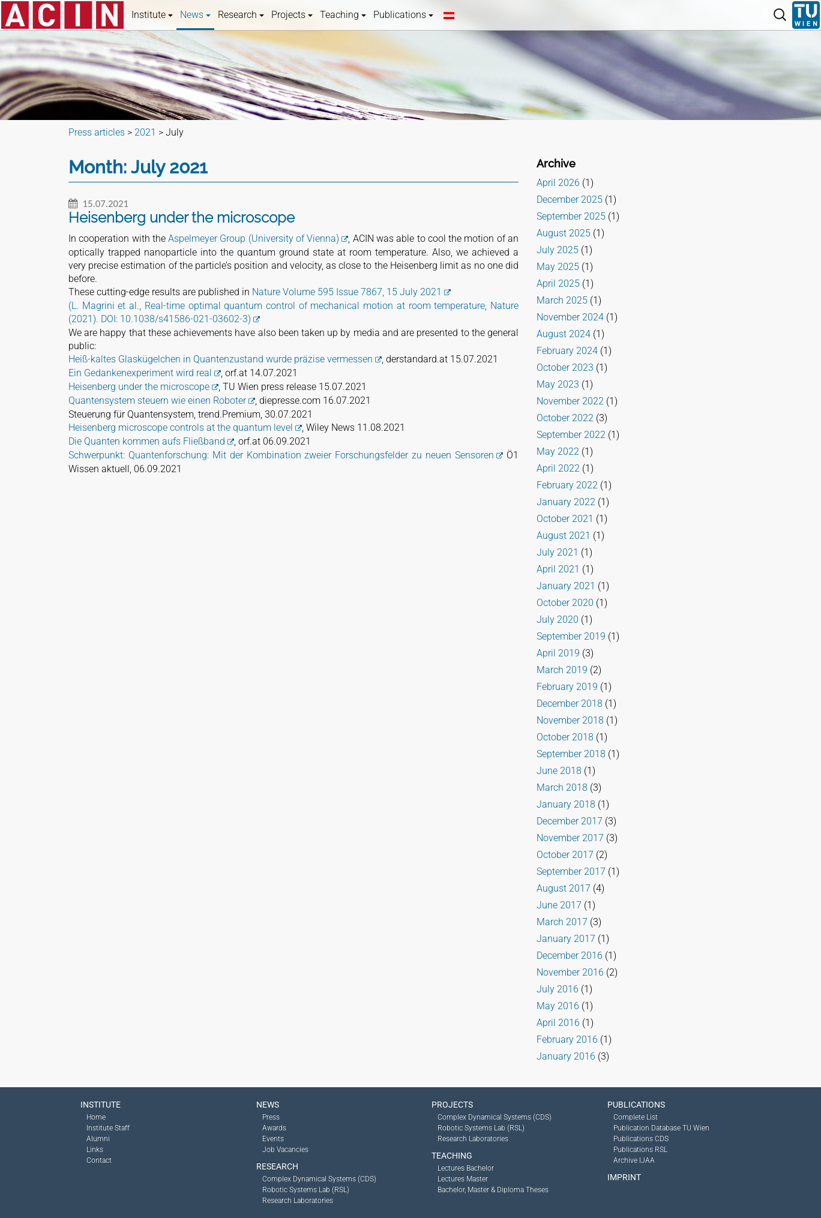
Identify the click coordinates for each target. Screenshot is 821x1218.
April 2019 (558, 653)
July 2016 (558, 989)
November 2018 (570, 720)
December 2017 (570, 821)
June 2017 (559, 905)
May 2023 (558, 384)
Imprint (624, 1177)
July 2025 (558, 250)
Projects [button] (292, 14)
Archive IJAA (634, 1160)
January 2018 (566, 804)
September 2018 (571, 754)
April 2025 (558, 283)
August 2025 (564, 233)
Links (94, 1149)
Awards (274, 1128)
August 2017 (564, 888)
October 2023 (565, 367)
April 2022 (558, 468)
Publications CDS (641, 1139)
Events (273, 1139)
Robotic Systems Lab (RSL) (305, 1190)
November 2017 (570, 838)
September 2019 (571, 636)
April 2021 (558, 569)
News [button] (195, 14)
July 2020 (558, 619)
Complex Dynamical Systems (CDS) (319, 1179)
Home (96, 1117)
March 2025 (562, 300)
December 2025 (570, 199)
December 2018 (570, 703)
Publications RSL (640, 1149)
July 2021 (558, 552)
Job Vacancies (285, 1149)
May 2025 (558, 266)
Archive (556, 163)
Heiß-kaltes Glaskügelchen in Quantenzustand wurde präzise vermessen (220, 359)
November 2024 (570, 317)
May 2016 (558, 1006)
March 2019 (562, 670)
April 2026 (558, 182)
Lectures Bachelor (466, 1168)
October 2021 (565, 518)
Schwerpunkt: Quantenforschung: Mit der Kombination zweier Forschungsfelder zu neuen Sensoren (281, 455)
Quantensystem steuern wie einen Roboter (157, 400)
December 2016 (570, 955)
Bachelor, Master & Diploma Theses (493, 1190)
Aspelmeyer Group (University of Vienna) (253, 238)
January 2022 (566, 502)
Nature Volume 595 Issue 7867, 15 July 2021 (347, 292)
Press (271, 1117)
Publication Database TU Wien (661, 1128)
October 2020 (565, 602)
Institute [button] (152, 14)
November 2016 (570, 972)
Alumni (98, 1139)
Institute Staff (108, 1128)
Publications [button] (403, 14)
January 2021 (566, 586)
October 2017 (565, 854)
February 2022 (567, 485)
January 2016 (566, 1056)
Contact (99, 1160)
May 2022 (558, 451)
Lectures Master (463, 1179)
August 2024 (564, 334)
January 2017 (566, 938)
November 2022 (570, 401)
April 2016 (558, 1022)
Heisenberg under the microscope (138, 386)
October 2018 (565, 737)
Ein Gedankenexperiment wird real (140, 373)
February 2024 (567, 350)
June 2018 (559, 770)
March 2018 (562, 787)
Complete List (635, 1117)
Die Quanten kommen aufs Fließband (146, 441)
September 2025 (571, 216)
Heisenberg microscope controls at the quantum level (180, 427)
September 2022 (571, 434)
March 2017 (562, 922)
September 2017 (571, 871)
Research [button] (241, 14)
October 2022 (565, 418)
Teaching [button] (343, 14)
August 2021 (564, 535)
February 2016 (567, 1039)
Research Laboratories (297, 1200)
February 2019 (567, 686)
